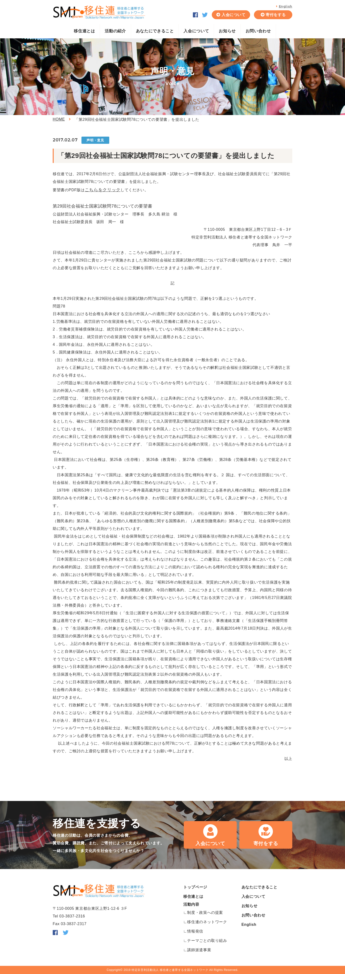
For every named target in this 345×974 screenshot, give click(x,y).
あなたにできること (155, 31)
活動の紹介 (115, 31)
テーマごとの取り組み (207, 941)
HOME (59, 119)
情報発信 (195, 931)
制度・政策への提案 (205, 912)
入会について (234, 15)
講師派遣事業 (199, 950)
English (285, 6)
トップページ (195, 887)
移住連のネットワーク (207, 922)
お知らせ (227, 31)
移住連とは (84, 31)
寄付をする (276, 15)
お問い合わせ (258, 31)
